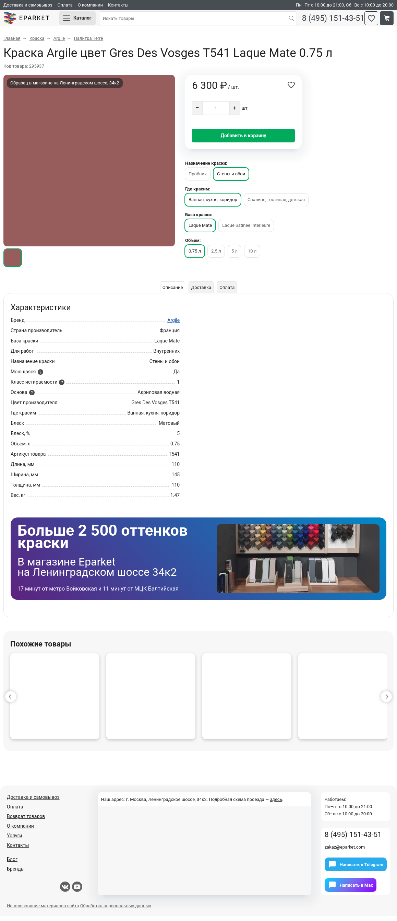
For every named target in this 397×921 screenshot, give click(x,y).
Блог (12, 864)
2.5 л (216, 255)
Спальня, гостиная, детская (276, 204)
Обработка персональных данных (115, 910)
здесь (276, 804)
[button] (10, 701)
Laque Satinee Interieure (246, 230)
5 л (234, 255)
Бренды (16, 873)
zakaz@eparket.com (345, 851)
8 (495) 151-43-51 (328, 20)
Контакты (118, 5)
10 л (252, 255)
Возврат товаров (26, 821)
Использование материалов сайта (43, 910)
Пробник (198, 178)
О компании (90, 5)
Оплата (65, 5)
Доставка (201, 292)
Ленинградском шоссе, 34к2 (89, 87)
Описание (170, 292)
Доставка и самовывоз (27, 5)
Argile (173, 325)
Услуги (14, 840)
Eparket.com (34, 20)
